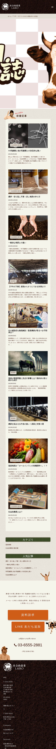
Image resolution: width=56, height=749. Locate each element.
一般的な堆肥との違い (17, 243)
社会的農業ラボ (8, 729)
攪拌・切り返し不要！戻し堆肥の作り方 (24, 197)
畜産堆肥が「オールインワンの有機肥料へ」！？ (27, 466)
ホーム (10, 16)
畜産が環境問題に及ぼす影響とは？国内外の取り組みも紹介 (27, 379)
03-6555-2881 (29, 645)
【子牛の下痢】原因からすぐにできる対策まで (27, 287)
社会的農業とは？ (15, 512)
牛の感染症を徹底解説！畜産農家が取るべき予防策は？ (27, 331)
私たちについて (8, 733)
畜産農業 (13, 281)
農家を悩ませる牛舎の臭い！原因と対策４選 (26, 424)
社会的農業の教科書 (16, 145)
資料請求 (28, 614)
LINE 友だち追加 (28, 626)
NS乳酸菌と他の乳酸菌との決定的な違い (24, 151)
